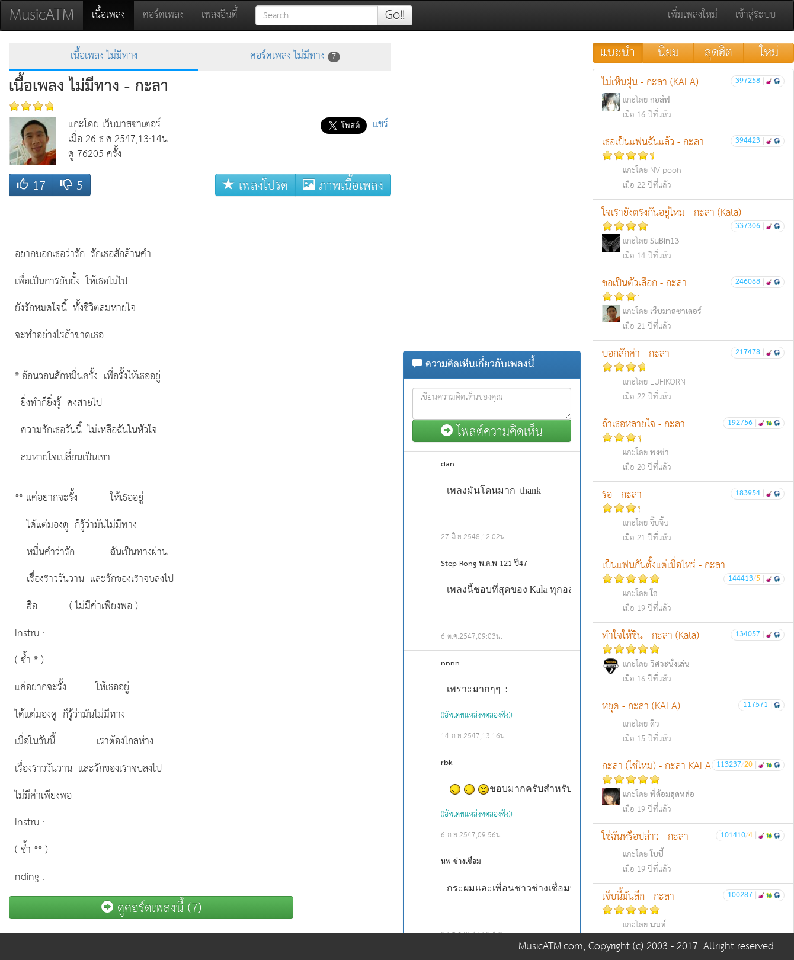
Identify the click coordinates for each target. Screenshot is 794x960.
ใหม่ (769, 53)
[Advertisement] (343, 380)
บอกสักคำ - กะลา (693, 375)
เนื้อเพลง (113, 14)
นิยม (668, 53)
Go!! (395, 15)
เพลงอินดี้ (219, 15)
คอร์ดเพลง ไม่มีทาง (295, 56)
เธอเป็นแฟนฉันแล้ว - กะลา (693, 163)
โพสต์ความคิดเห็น (492, 431)
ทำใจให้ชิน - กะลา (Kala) (693, 657)
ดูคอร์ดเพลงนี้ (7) (151, 908)
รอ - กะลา (693, 516)
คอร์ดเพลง (163, 15)
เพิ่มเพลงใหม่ (693, 15)
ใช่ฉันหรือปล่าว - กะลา (693, 852)
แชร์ (380, 125)
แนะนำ (617, 53)
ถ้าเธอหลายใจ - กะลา (693, 445)
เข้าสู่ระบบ (755, 15)
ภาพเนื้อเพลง (343, 185)
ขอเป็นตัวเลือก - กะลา (693, 304)
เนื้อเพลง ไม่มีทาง (104, 56)
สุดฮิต (718, 53)
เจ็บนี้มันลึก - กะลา (693, 918)
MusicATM (41, 15)
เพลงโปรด (255, 185)
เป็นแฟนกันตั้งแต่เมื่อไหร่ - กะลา (693, 586)
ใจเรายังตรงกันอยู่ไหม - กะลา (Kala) (693, 234)
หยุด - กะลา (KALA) (693, 722)
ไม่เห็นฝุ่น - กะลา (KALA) (693, 98)
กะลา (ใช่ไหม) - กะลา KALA (693, 787)
